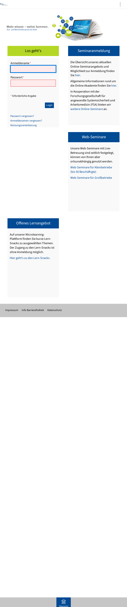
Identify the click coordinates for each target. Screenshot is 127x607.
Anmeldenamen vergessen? (26, 121)
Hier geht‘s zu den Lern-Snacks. (30, 258)
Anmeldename (21, 63)
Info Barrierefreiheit (33, 310)
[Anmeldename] (33, 68)
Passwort (17, 77)
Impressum (11, 310)
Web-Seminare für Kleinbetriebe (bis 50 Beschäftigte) (91, 169)
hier (77, 75)
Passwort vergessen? (22, 116)
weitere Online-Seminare (86, 109)
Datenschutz (54, 310)
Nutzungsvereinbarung (23, 125)
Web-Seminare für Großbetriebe (91, 178)
